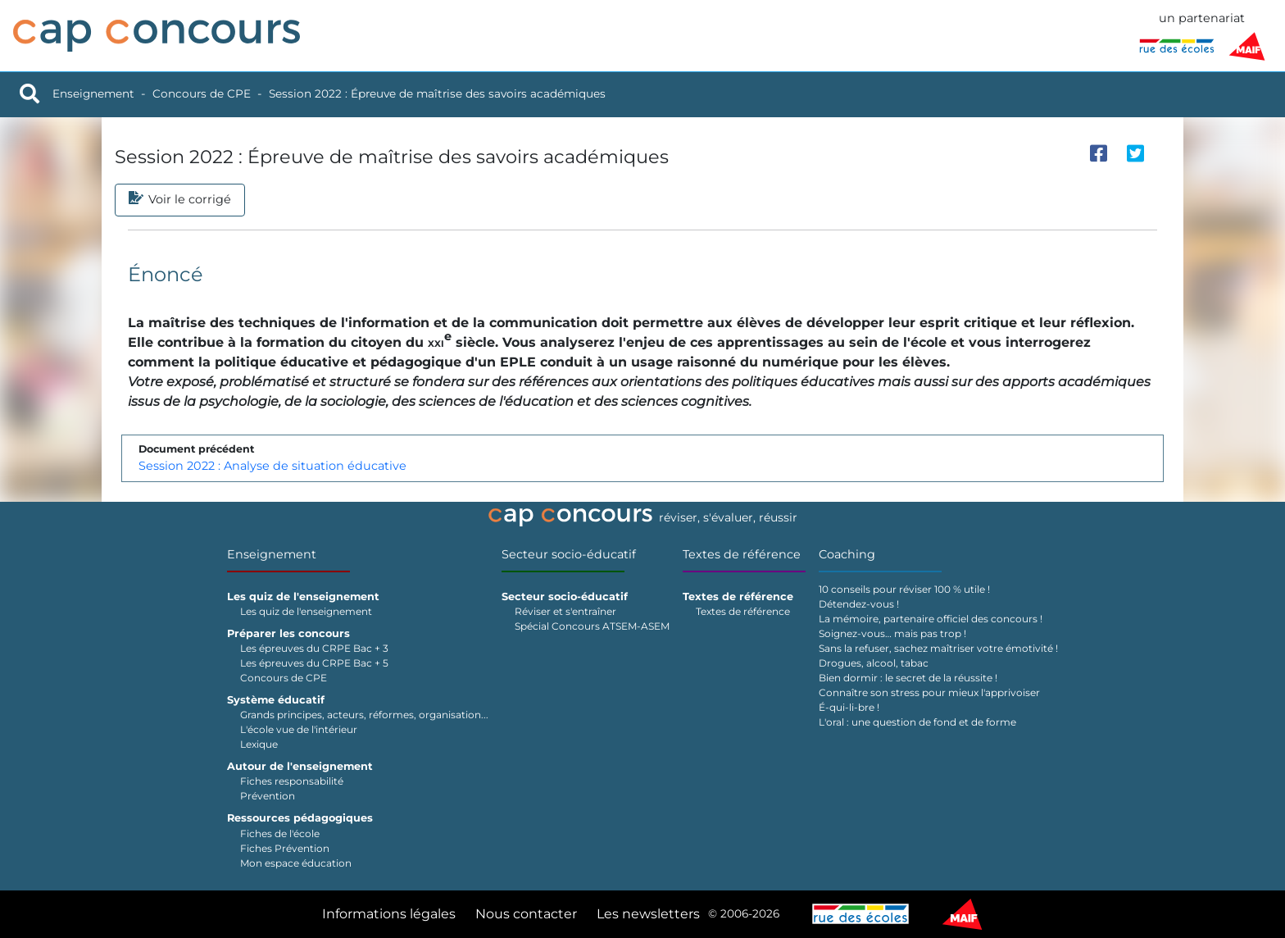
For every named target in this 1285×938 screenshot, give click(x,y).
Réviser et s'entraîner (565, 611)
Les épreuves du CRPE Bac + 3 (314, 648)
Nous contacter (526, 914)
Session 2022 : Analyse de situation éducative (272, 465)
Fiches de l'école (280, 833)
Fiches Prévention (284, 848)
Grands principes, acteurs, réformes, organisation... (364, 714)
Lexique (259, 744)
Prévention (267, 796)
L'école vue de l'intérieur (298, 729)
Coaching (847, 554)
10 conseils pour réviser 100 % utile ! (904, 589)
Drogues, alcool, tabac (874, 663)
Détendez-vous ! (859, 604)
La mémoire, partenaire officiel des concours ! (930, 618)
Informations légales (389, 914)
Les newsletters (648, 914)
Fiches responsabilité (291, 781)
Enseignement (93, 93)
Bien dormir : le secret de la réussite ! (908, 678)
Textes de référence (742, 554)
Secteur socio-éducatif (569, 554)
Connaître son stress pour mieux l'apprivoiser (929, 692)
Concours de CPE (201, 93)
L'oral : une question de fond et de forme (917, 722)
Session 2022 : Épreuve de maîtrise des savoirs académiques (437, 93)
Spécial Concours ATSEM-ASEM (592, 626)
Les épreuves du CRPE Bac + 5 (314, 663)
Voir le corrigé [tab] (180, 200)
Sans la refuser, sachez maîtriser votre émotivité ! (938, 648)
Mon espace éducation (296, 863)
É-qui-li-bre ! (849, 707)
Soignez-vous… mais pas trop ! (892, 633)
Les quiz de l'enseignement (306, 611)
